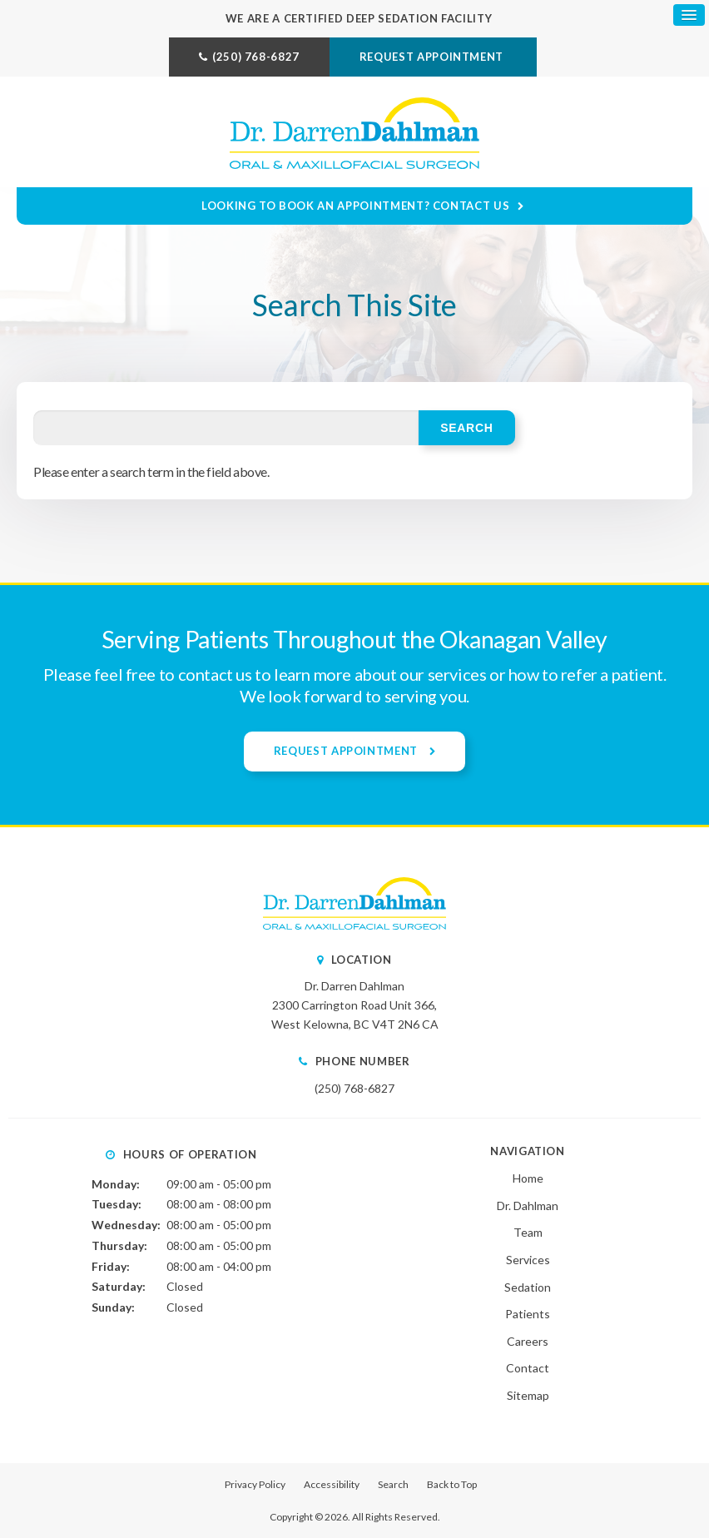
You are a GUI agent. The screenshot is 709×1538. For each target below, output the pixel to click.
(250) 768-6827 (256, 56)
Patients (527, 1314)
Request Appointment (433, 56)
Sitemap (528, 1395)
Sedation (527, 1287)
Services (528, 1260)
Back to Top (452, 1484)
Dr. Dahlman (527, 1205)
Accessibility (331, 1484)
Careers (527, 1341)
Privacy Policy (255, 1484)
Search (393, 1484)
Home (528, 1178)
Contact (527, 1368)
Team (528, 1232)
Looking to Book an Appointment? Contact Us (355, 205)
